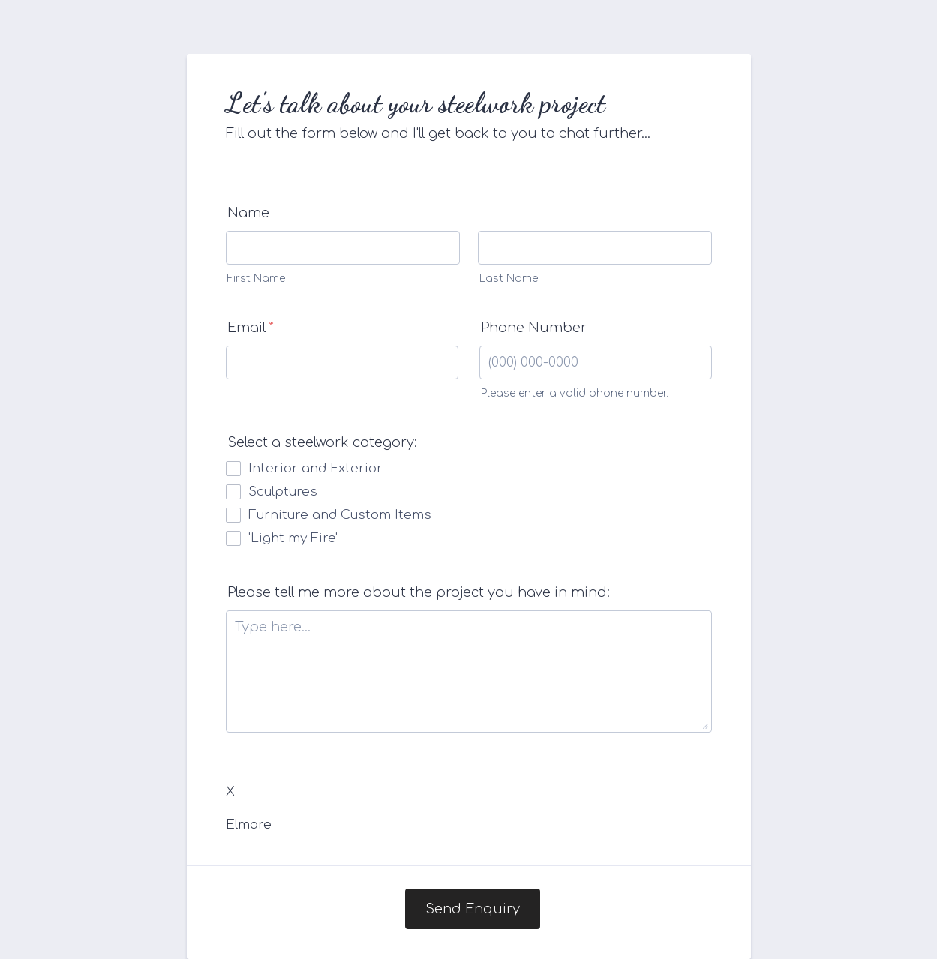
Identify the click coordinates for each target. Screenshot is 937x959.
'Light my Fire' (293, 538)
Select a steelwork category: (322, 442)
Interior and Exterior (315, 468)
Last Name (508, 278)
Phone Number (534, 327)
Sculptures (282, 491)
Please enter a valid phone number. (574, 393)
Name (248, 212)
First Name (256, 278)
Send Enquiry (472, 908)
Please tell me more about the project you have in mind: (418, 592)
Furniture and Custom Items (339, 515)
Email (250, 327)
